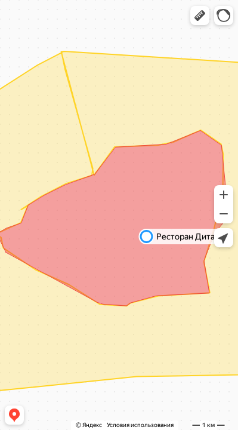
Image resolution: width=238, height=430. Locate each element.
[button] (199, 15)
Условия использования (140, 425)
